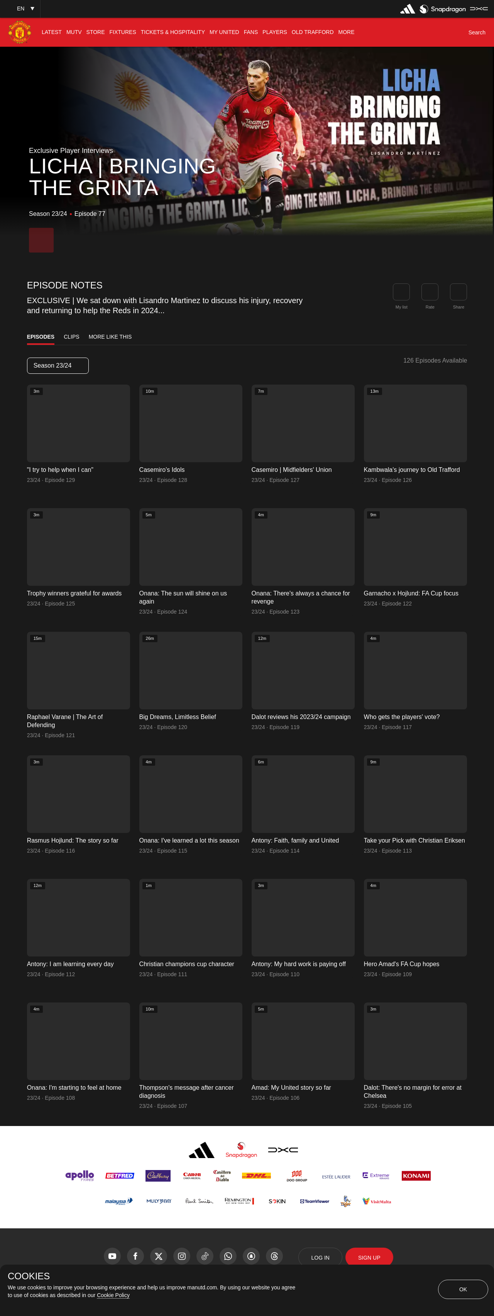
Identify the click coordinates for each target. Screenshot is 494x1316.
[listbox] (58, 366)
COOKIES (29, 1276)
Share (458, 307)
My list (402, 307)
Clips (71, 337)
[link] (458, 291)
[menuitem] (51, 32)
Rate (430, 307)
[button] (20, 8)
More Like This (110, 337)
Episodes (41, 337)
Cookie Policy (113, 1295)
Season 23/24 (57, 365)
